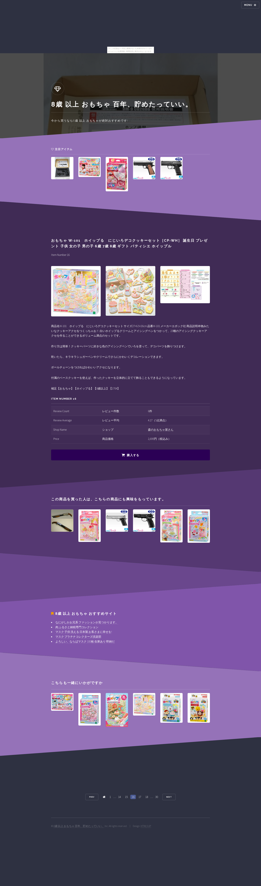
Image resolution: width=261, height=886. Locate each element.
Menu (248, 5)
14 (119, 797)
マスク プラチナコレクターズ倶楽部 (78, 636)
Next (169, 797)
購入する (133, 455)
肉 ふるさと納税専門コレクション (76, 627)
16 (133, 797)
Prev (91, 797)
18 (146, 797)
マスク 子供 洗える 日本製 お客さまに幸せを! (83, 632)
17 (139, 797)
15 (126, 797)
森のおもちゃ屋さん (160, 429)
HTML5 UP (146, 826)
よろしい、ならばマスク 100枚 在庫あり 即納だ (85, 641)
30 (156, 797)
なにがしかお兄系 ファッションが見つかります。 (86, 622)
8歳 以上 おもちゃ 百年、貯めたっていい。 (79, 826)
